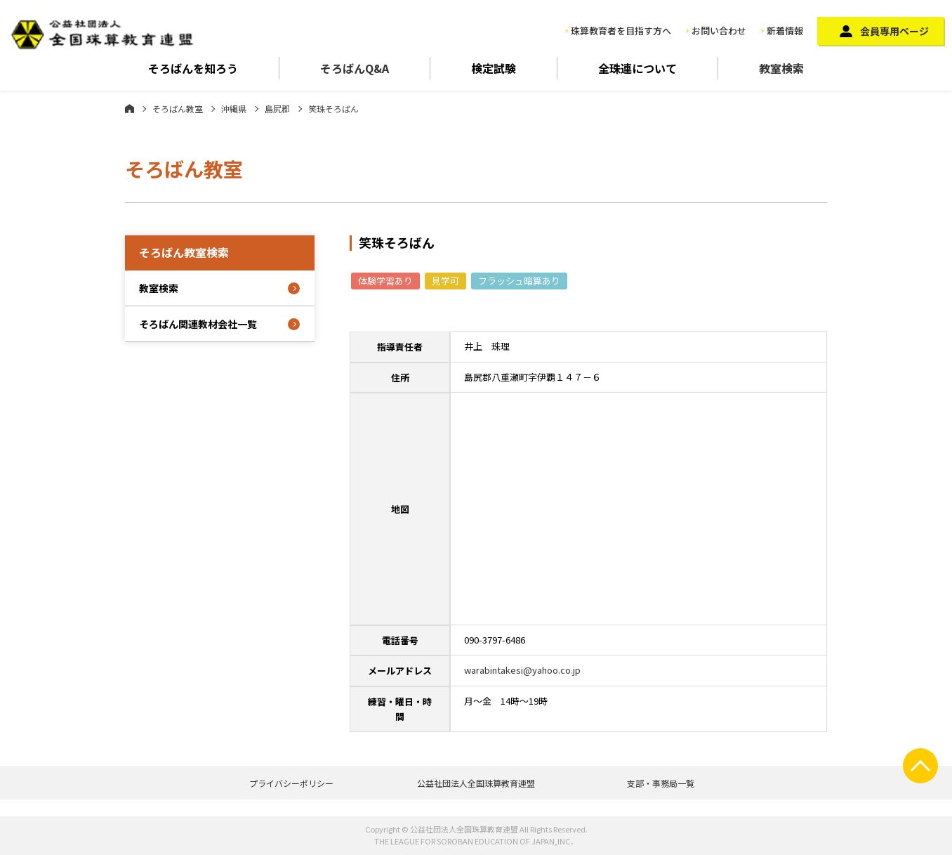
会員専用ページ (894, 31)
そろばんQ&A (354, 68)
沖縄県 (233, 109)
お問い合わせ (719, 30)
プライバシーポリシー (291, 783)
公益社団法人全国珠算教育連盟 (476, 783)
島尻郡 (277, 109)
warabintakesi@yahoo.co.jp (522, 670)
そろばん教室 (177, 109)
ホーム (129, 108)
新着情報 (785, 30)
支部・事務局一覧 (660, 783)
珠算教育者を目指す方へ (621, 30)
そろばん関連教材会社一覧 (198, 324)
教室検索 (781, 68)
